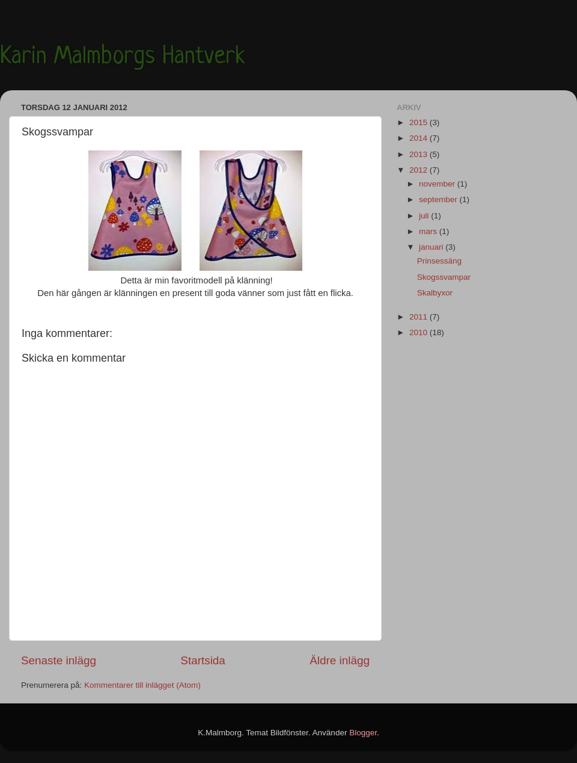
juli (425, 215)
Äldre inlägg (340, 660)
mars (429, 231)
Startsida (202, 660)
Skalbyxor (435, 292)
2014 (419, 138)
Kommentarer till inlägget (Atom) (142, 685)
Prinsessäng (439, 260)
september (439, 199)
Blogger (363, 732)
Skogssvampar (444, 277)
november (438, 183)
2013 (419, 154)
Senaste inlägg (58, 660)
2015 (419, 122)
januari (432, 247)
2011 (419, 316)
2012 (419, 170)
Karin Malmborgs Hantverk (122, 57)
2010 (419, 332)
